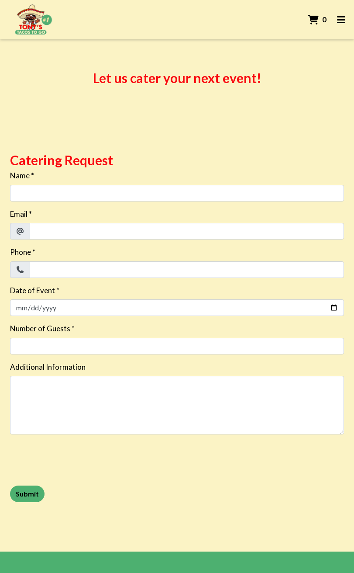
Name (20, 175)
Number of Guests (40, 328)
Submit (27, 494)
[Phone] (187, 269)
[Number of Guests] (177, 346)
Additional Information (48, 367)
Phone (20, 252)
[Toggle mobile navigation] (341, 19)
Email (18, 214)
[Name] (177, 193)
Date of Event (32, 290)
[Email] (187, 231)
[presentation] (76, 458)
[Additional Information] (177, 405)
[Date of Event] (177, 307)
